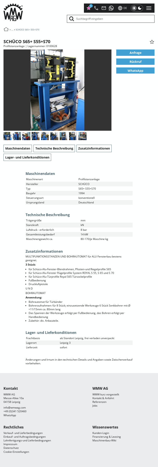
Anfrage (135, 53)
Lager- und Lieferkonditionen (27, 157)
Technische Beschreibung (54, 148)
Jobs (94, 405)
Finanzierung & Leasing (106, 437)
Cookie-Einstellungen (16, 452)
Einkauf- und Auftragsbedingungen (24, 437)
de (122, 8)
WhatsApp (135, 70)
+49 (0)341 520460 (14, 411)
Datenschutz (11, 448)
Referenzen (99, 402)
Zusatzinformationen (94, 148)
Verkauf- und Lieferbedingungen (23, 433)
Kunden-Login (100, 433)
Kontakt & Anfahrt (103, 398)
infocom (14, 407)
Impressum (10, 444)
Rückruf (135, 61)
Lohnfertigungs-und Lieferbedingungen (27, 440)
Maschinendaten (17, 148)
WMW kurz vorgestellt (105, 394)
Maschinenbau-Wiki (104, 440)
